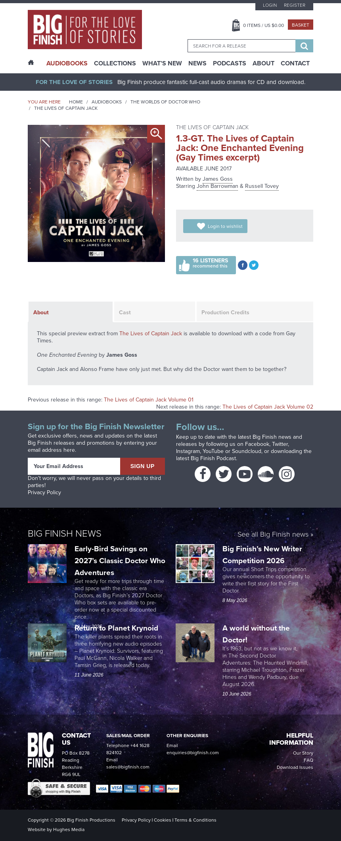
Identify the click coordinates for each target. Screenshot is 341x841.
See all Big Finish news (273, 534)
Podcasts (229, 63)
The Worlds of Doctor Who (165, 101)
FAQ (308, 760)
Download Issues (295, 767)
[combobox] (241, 45)
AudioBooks (67, 63)
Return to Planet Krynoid (116, 628)
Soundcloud (246, 451)
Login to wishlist (225, 226)
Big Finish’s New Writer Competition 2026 (262, 554)
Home (76, 101)
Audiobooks (107, 101)
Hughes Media (68, 829)
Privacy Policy (44, 492)
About (263, 63)
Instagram (188, 451)
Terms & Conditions (195, 820)
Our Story (303, 753)
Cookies (162, 820)
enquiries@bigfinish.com (193, 752)
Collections (115, 63)
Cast (125, 312)
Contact (295, 63)
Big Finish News (65, 533)
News (197, 63)
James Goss (218, 179)
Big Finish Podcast (213, 458)
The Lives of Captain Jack (66, 108)
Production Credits (225, 312)
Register (294, 5)
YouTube (213, 451)
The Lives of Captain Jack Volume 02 (267, 407)
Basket (300, 25)
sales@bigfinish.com (127, 766)
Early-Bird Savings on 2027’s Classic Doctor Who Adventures (120, 560)
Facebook (257, 444)
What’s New (162, 63)
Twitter (280, 444)
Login (270, 5)
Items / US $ (263, 25)
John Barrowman (217, 186)
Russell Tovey (262, 186)
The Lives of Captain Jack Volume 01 (148, 400)
